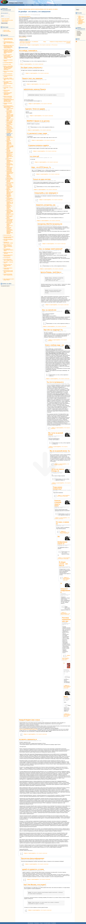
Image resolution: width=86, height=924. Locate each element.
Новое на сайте (6, 30)
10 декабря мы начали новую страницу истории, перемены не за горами (10, 172)
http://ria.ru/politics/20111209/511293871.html (28, 729)
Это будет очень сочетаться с (31, 67)
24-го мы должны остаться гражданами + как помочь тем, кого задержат (10, 202)
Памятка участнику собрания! (8, 150)
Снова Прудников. (7, 257)
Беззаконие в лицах (7, 64)
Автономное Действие (80, 23)
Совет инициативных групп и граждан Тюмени (8, 260)
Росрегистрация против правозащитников (8, 255)
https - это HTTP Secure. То (41, 167)
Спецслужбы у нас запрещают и (46, 193)
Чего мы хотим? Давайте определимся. (9, 125)
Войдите (21, 64)
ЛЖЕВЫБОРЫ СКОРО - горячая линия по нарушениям (8, 93)
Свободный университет (80, 21)
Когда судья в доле (7, 85)
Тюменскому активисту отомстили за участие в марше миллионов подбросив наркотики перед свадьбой (10, 230)
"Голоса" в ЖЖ (81, 19)
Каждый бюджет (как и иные (29, 720)
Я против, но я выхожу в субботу (10, 128)
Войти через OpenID (5, 18)
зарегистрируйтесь (28, 64)
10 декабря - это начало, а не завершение (9, 134)
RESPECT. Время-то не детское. (38, 121)
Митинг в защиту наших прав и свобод (10, 217)
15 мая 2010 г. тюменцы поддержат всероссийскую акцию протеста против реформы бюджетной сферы (9, 51)
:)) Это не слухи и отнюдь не (57, 470)
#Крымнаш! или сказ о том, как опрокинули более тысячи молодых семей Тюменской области (9, 46)
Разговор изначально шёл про (66, 619)
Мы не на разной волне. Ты (60, 451)
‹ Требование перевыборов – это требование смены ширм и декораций (28, 42)
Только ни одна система (42, 179)
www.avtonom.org (22, 37)
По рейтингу (59, 4)
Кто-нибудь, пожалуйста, (28, 50)
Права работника (81, 22)
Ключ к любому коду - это (54, 345)
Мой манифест (9, 158)
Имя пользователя (4, 13)
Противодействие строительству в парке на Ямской (8, 250)
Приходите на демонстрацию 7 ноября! (8, 242)
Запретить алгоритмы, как (45, 205)
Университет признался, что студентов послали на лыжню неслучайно (9, 207)
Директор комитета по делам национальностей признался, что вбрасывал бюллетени (10, 192)
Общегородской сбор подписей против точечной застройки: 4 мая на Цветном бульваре (9, 100)
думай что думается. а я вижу (33, 869)
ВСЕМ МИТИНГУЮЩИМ (10, 120)
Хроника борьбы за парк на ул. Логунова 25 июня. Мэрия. (8, 271)
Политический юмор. (7, 235)
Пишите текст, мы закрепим (32, 78)
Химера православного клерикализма (8, 268)
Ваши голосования (7, 31)
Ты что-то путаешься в (55, 382)
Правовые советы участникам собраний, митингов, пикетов (10, 117)
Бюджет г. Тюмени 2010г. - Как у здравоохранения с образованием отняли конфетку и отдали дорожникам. (8, 68)
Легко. (66, 697)
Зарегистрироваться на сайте (7, 20)
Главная (20, 9)
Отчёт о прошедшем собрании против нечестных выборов (10, 161)
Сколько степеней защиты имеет (57, 503)
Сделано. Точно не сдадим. (35, 109)
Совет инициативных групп (81, 17)
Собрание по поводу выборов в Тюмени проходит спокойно (10, 138)
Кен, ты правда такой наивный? (51, 249)
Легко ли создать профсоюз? (7, 91)
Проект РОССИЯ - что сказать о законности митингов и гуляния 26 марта (8, 246)
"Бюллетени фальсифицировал (32, 858)
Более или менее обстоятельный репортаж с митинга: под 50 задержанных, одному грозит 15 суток (10, 155)
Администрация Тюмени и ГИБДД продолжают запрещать (10, 211)
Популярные (36, 4)
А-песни (79, 18)
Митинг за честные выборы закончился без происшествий (10, 220)
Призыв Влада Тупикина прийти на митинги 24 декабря (10, 187)
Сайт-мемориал (28, 4)
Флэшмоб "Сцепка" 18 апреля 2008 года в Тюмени (8, 265)
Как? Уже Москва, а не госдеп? (35, 884)
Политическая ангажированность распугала (10, 199)
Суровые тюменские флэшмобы (9, 176)
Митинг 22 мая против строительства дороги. (8, 97)
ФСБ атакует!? (9, 184)
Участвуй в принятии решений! (9, 181)
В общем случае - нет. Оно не (63, 563)
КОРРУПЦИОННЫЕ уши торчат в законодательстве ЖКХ (9, 42)
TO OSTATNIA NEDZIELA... (8, 62)
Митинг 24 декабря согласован (10, 183)
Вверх (44, 41)
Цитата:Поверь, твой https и (51, 272)
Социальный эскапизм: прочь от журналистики (8, 274)
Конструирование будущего (24, 16)
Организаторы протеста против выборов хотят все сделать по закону (8, 106)
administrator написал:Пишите (35, 89)
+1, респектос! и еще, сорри (37, 133)
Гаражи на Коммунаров (8, 73)
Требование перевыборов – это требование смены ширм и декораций (9, 131)
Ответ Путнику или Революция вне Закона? (9, 122)
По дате (42, 4)
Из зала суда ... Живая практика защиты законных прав (9, 79)
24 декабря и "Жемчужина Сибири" (9, 196)
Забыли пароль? (5, 21)
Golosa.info (13, 1)
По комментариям (50, 4)
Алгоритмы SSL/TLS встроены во (50, 224)
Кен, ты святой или (49, 310)
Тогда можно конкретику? (57, 488)
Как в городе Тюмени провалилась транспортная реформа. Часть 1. (8, 83)
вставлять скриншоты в (28, 739)
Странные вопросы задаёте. (38, 145)
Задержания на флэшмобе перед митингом (10, 164)
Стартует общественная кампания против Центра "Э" (8, 39)
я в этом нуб (34, 156)
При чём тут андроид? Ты (53, 330)
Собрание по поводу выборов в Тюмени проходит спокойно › (60, 42)
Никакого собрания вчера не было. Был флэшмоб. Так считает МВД (9, 168)
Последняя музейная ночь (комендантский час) (8, 237)
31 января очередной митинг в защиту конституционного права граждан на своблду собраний (8, 56)
